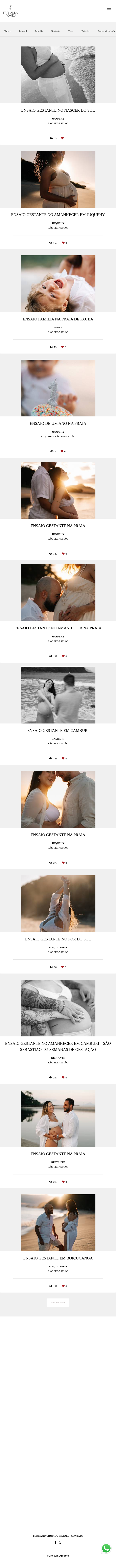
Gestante (55, 31)
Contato (77, 1535)
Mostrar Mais (58, 1302)
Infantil (23, 31)
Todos (7, 31)
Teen (70, 31)
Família (39, 31)
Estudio (85, 31)
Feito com (58, 1555)
